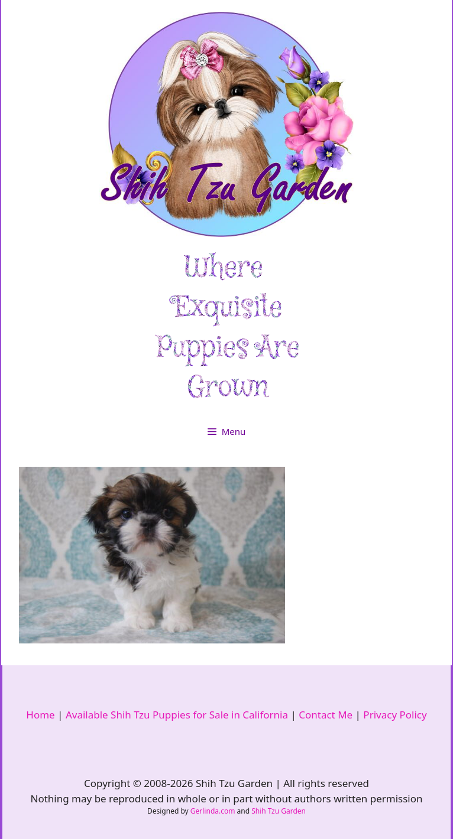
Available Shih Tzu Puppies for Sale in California (177, 714)
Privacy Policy (394, 714)
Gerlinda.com (212, 811)
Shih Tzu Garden (278, 811)
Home (40, 714)
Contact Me (325, 714)
